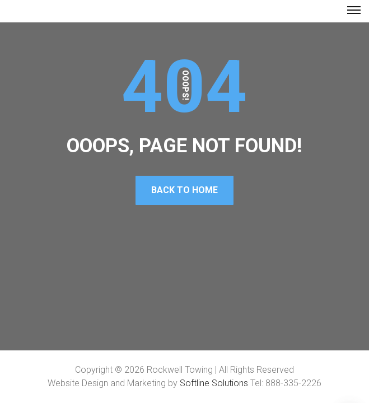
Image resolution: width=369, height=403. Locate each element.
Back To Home (184, 190)
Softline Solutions (214, 383)
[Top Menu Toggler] (354, 10)
